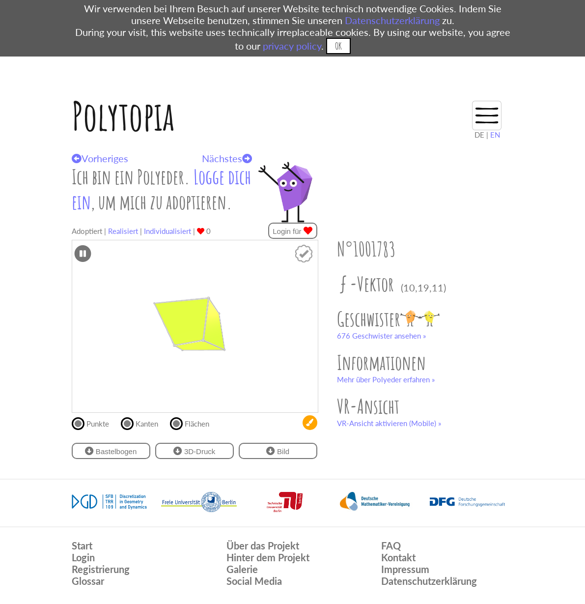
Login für (292, 230)
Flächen (194, 422)
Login (83, 557)
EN (495, 134)
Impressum (405, 569)
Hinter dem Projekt (267, 557)
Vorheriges (100, 158)
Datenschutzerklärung (392, 20)
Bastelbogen (111, 451)
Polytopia (123, 116)
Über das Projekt (262, 545)
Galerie (242, 569)
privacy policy (292, 46)
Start (82, 545)
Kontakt (398, 557)
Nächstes (227, 158)
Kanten (144, 422)
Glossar (88, 581)
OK (338, 46)
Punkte (94, 422)
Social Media (254, 581)
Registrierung (101, 569)
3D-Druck (194, 451)
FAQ (391, 545)
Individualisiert (167, 231)
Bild (277, 451)
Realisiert (123, 231)
